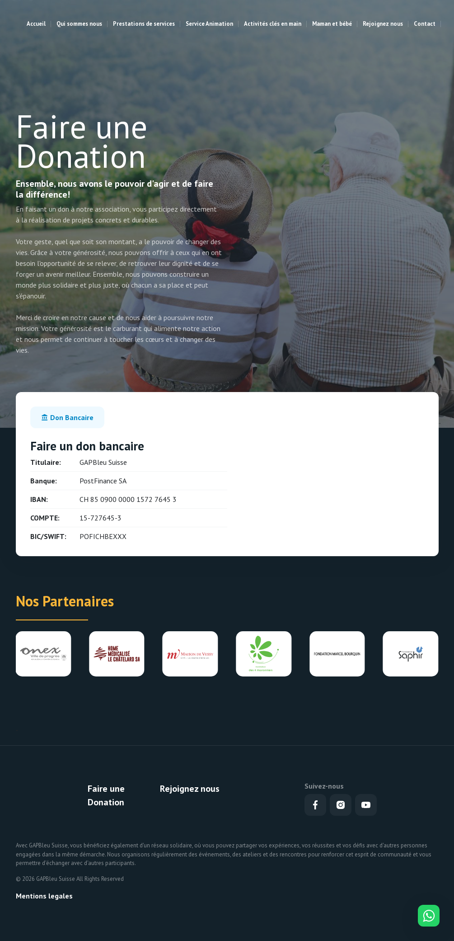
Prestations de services (144, 24)
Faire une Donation (106, 795)
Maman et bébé (332, 24)
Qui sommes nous (79, 24)
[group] (43, 653)
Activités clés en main (272, 24)
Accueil (36, 24)
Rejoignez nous (383, 24)
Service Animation (209, 24)
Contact (424, 24)
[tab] (67, 417)
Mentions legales (44, 895)
